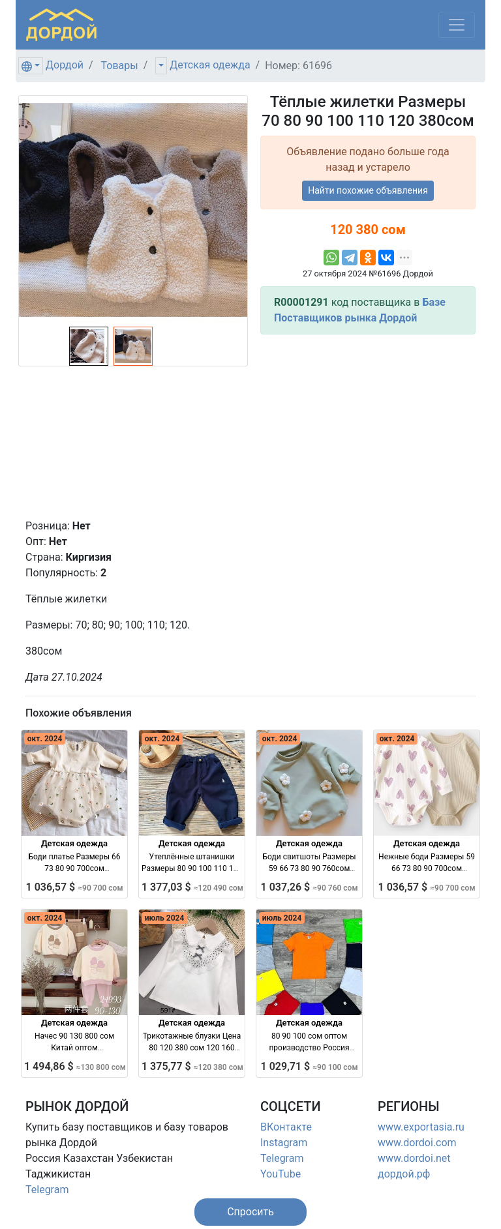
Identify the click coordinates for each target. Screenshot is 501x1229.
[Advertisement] (368, 426)
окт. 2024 (45, 738)
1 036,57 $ (74, 887)
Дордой (65, 65)
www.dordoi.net (414, 1158)
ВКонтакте (286, 1127)
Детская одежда (210, 65)
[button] (250, 1212)
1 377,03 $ (192, 887)
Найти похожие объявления (368, 190)
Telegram (46, 1189)
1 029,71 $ (309, 1066)
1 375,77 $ (192, 1066)
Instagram (283, 1142)
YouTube (280, 1174)
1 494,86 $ (75, 1066)
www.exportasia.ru (421, 1127)
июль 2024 (165, 918)
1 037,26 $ (309, 887)
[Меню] (456, 25)
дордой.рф (404, 1174)
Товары (119, 65)
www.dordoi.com (417, 1142)
